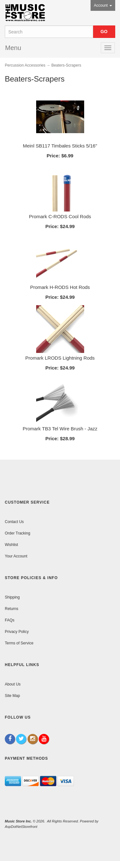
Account (103, 5)
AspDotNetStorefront (21, 827)
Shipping (12, 597)
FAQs (9, 620)
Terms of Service (19, 643)
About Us (12, 684)
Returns (11, 608)
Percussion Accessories (25, 65)
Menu (13, 47)
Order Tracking (17, 533)
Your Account (16, 556)
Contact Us (14, 522)
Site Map (12, 695)
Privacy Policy (17, 631)
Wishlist (11, 544)
